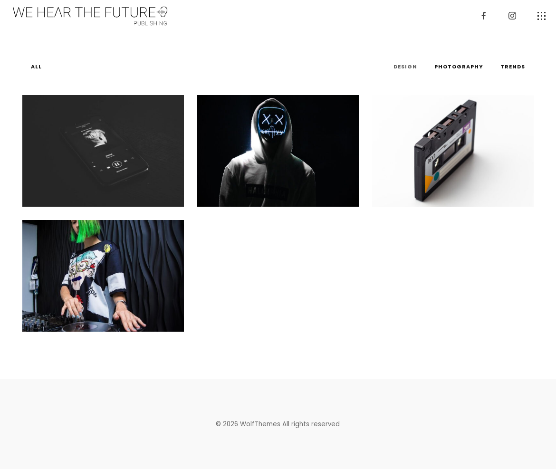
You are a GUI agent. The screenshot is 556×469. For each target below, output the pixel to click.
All (36, 66)
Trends (512, 66)
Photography (458, 66)
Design (405, 66)
